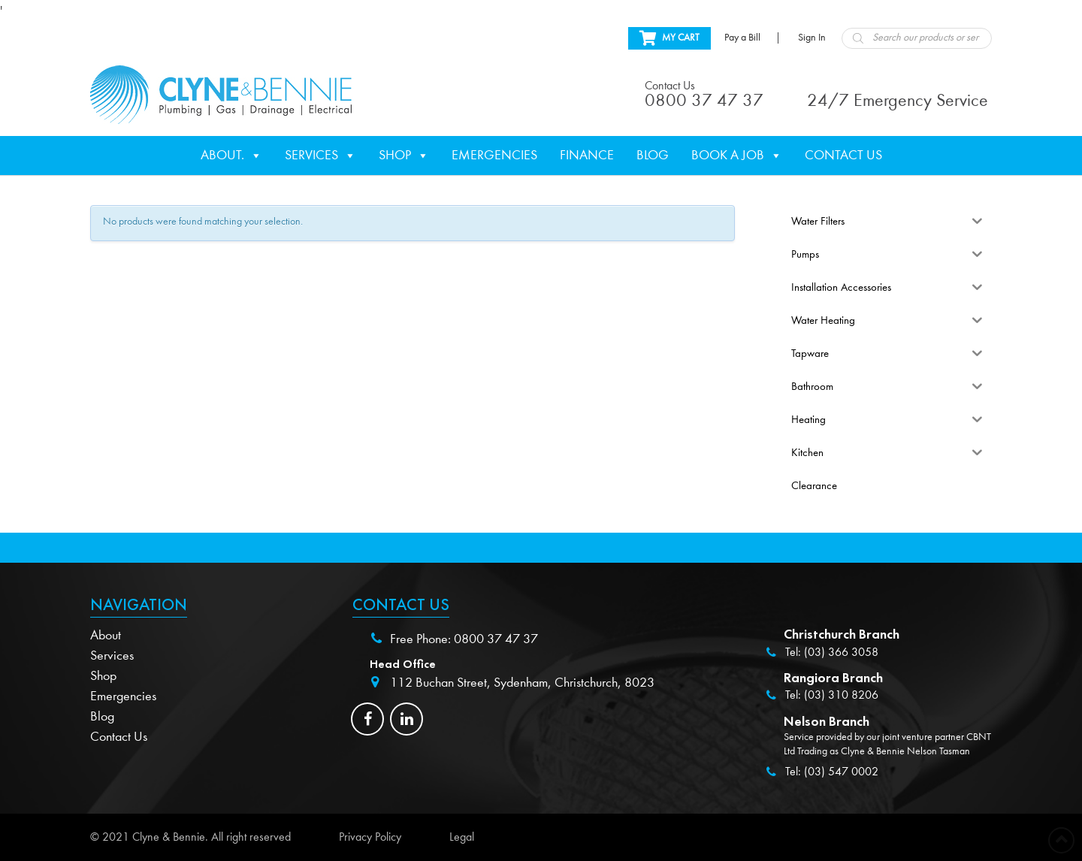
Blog (652, 155)
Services (320, 155)
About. (231, 155)
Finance (587, 155)
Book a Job (736, 155)
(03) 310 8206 (841, 695)
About (105, 635)
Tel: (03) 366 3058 (831, 652)
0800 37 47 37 (496, 639)
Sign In (812, 38)
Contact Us (843, 155)
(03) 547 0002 (841, 771)
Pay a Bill (742, 38)
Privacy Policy (370, 837)
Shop (404, 155)
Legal (461, 837)
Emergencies (494, 155)
